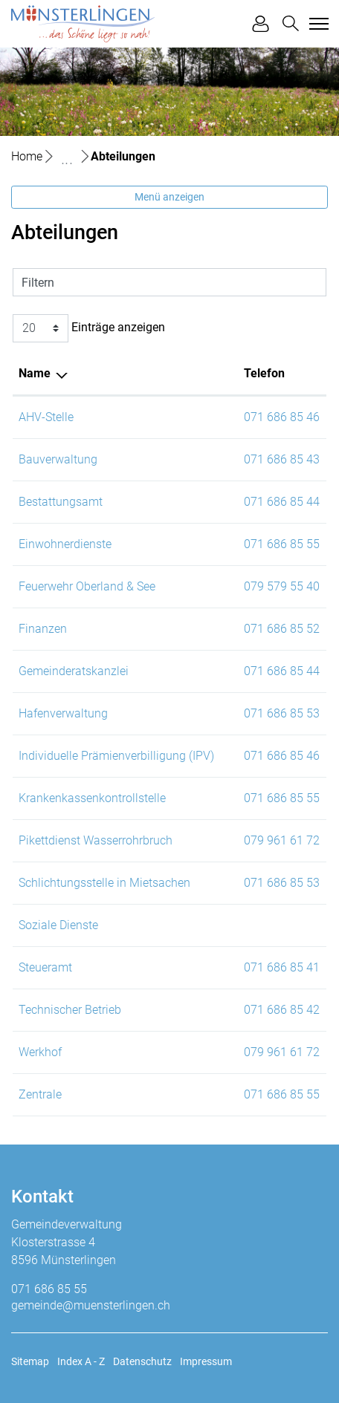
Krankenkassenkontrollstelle (92, 798)
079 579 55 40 (282, 586)
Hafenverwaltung (63, 713)
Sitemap (30, 1361)
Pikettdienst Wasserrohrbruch (95, 840)
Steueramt (45, 967)
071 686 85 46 (282, 417)
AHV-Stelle (46, 417)
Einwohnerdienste (65, 544)
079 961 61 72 (282, 840)
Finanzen (43, 629)
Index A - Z (81, 1361)
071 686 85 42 (282, 1010)
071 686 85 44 (282, 502)
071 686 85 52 (282, 629)
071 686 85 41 (282, 967)
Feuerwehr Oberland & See (87, 586)
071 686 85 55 (282, 544)
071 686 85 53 (282, 713)
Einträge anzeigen (89, 328)
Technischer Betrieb (70, 1010)
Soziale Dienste (58, 925)
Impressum (206, 1361)
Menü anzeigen (169, 197)
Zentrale (40, 1094)
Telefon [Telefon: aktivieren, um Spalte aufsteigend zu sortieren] (264, 373)
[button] (291, 23)
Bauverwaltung (58, 459)
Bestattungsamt (61, 502)
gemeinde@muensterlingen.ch (90, 1305)
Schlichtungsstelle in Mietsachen (104, 883)
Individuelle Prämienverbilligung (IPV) (116, 756)
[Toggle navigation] (317, 23)
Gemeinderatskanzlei (74, 671)
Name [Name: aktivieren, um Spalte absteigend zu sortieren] (35, 373)
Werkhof (40, 1052)
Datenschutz (142, 1361)
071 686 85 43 (282, 459)
